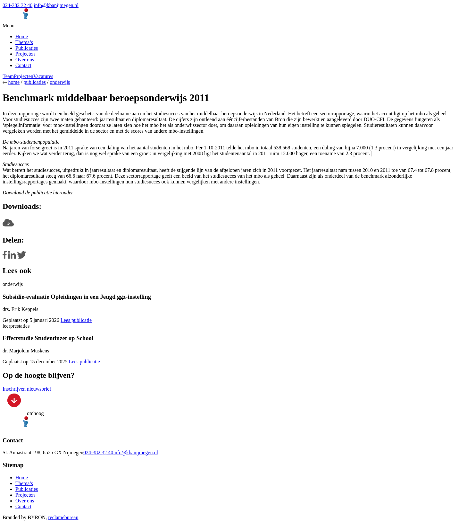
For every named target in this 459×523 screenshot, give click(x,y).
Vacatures (43, 76)
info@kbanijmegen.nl (56, 5)
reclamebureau (63, 517)
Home (21, 36)
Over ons (24, 59)
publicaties (34, 82)
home (14, 82)
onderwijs (60, 82)
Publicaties (26, 48)
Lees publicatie (76, 320)
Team (8, 76)
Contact (23, 65)
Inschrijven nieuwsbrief (27, 389)
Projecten (25, 54)
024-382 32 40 (17, 5)
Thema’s (24, 42)
